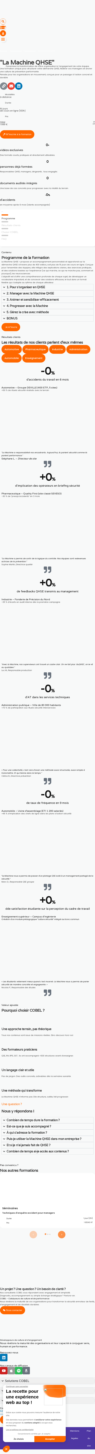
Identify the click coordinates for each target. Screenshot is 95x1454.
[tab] (11, 349)
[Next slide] (61, 1234)
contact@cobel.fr (8, 1414)
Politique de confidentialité (55, 1434)
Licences (7, 1430)
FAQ (4, 239)
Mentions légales (74, 1434)
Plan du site (89, 1438)
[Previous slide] (33, 1234)
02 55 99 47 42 (8, 1411)
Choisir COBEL (9, 232)
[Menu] (3, 39)
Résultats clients (10, 225)
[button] (3, 21)
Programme (8, 218)
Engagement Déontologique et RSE (29, 1434)
